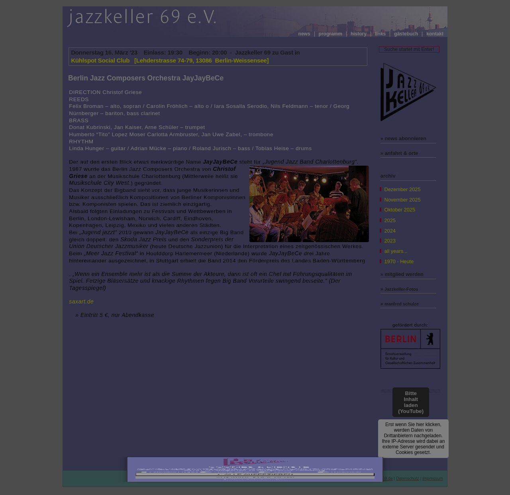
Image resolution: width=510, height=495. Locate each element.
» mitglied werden (402, 274)
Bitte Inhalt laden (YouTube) (411, 402)
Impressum (432, 478)
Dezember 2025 (402, 189)
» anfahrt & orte (399, 153)
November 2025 (402, 200)
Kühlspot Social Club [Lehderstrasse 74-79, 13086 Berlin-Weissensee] (170, 60)
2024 (389, 231)
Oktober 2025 (399, 210)
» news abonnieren (403, 138)
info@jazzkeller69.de (373, 478)
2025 (389, 220)
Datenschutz (407, 478)
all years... (395, 251)
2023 (389, 241)
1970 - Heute (399, 261)
